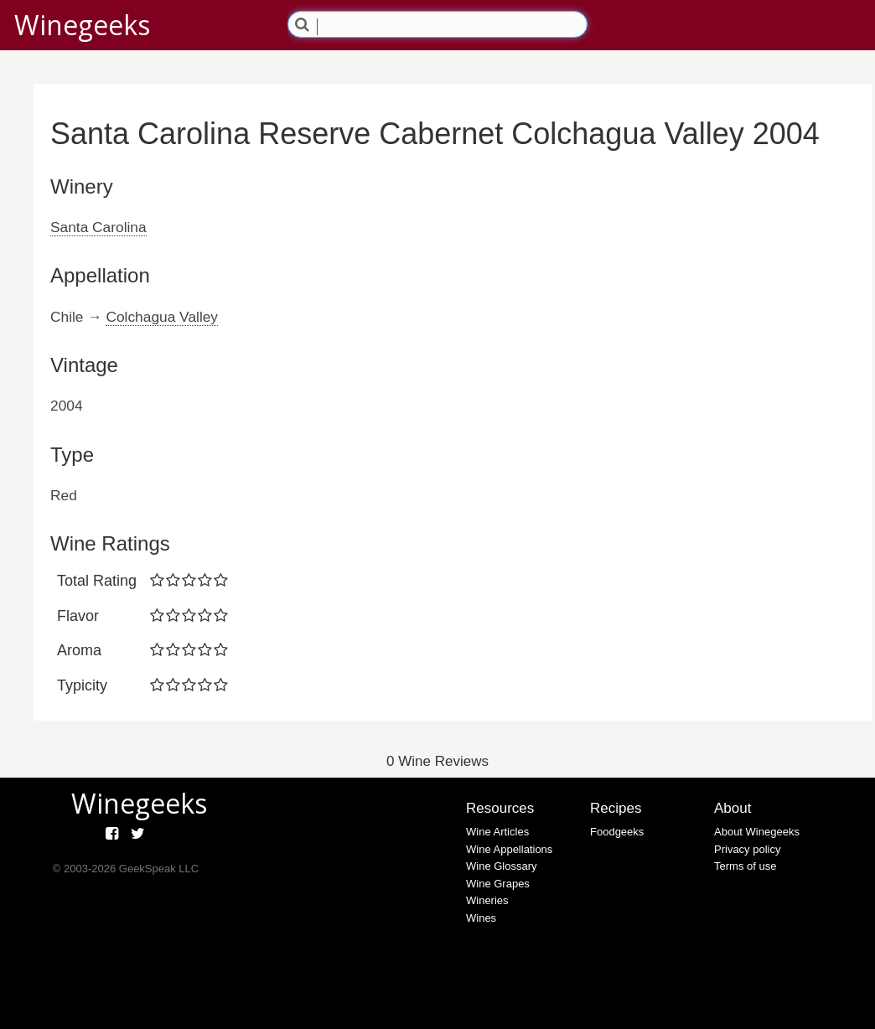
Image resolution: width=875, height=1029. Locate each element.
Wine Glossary (501, 866)
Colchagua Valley (162, 316)
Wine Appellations (509, 849)
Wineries (487, 900)
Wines (481, 918)
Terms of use (745, 866)
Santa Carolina (98, 227)
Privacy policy (747, 849)
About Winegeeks (757, 831)
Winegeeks (82, 25)
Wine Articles (497, 831)
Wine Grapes (498, 883)
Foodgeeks (617, 831)
